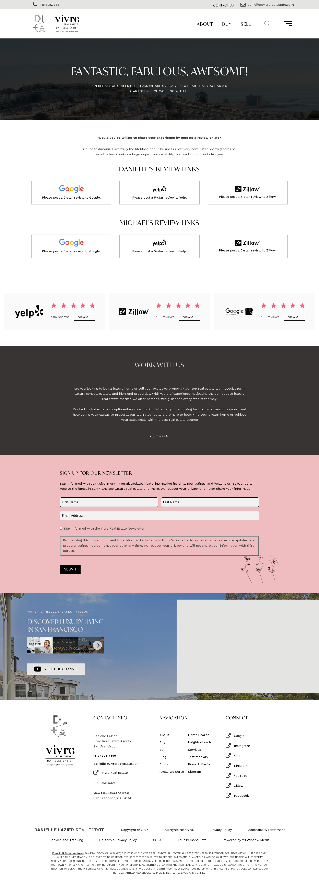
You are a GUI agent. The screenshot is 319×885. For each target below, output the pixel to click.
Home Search (198, 735)
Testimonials (198, 757)
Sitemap (194, 771)
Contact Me (159, 436)
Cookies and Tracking (66, 840)
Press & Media (199, 764)
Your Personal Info (192, 840)
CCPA (157, 840)
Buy (227, 24)
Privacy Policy (221, 829)
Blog (163, 757)
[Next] (97, 645)
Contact (166, 764)
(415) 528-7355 (104, 755)
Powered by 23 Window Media (246, 840)
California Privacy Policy (118, 840)
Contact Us (223, 5)
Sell (246, 24)
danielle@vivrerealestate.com (116, 763)
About (205, 24)
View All (84, 317)
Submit (70, 569)
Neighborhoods (200, 742)
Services (194, 749)
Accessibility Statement (266, 829)
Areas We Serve (172, 771)
